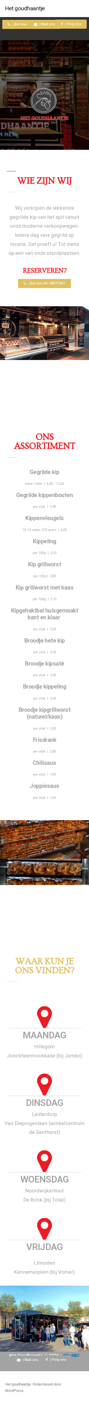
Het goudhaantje (25, 8)
